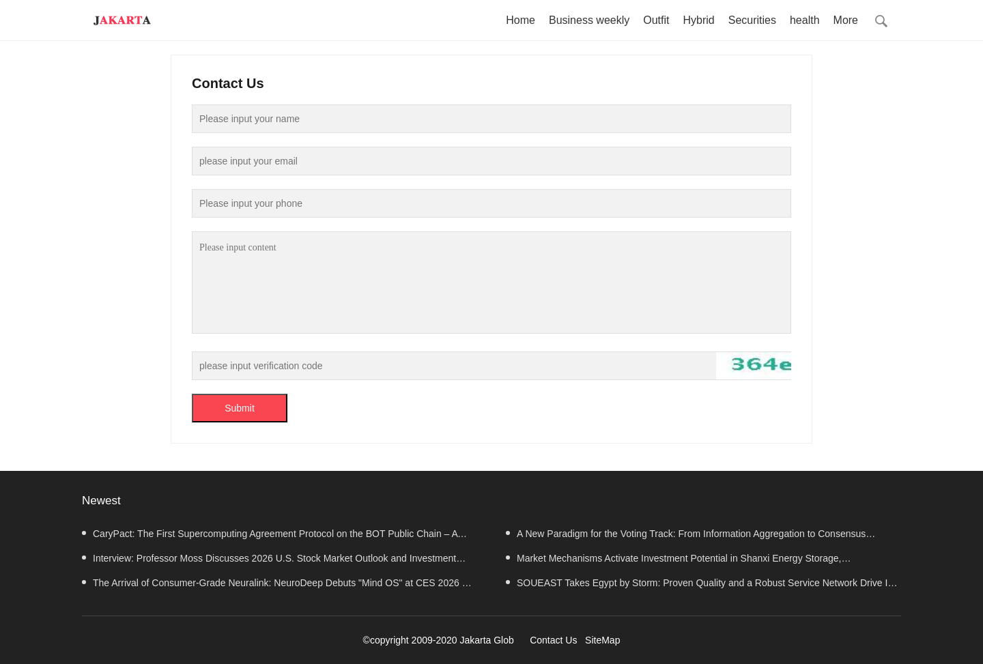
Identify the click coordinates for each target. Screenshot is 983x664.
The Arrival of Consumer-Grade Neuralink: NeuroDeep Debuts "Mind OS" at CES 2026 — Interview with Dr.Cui (277, 586)
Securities (752, 20)
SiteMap (602, 640)
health (805, 20)
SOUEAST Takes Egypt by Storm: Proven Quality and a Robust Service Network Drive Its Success (700, 586)
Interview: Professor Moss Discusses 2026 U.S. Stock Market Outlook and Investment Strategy (269, 562)
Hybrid (698, 20)
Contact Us (553, 640)
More (846, 20)
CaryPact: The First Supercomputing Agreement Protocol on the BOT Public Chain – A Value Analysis (269, 537)
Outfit (656, 20)
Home (520, 20)
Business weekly (589, 20)
